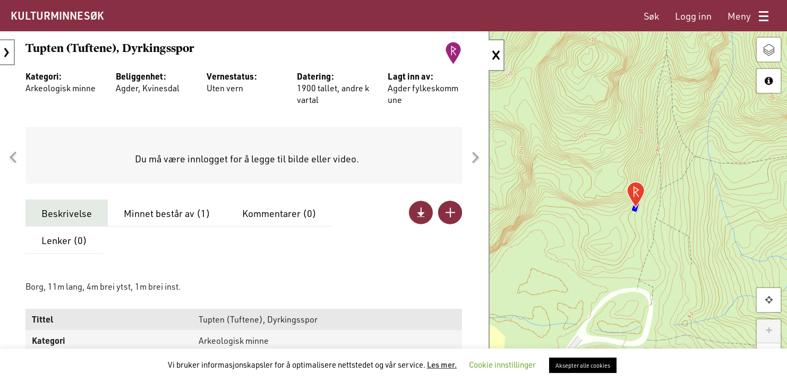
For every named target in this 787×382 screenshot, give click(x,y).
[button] (12, 157)
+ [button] (768, 331)
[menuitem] (651, 16)
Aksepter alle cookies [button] (582, 365)
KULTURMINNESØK (57, 15)
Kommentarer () (279, 213)
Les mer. (442, 364)
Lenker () (64, 240)
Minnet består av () (167, 213)
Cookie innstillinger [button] (502, 364)
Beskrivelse (66, 213)
